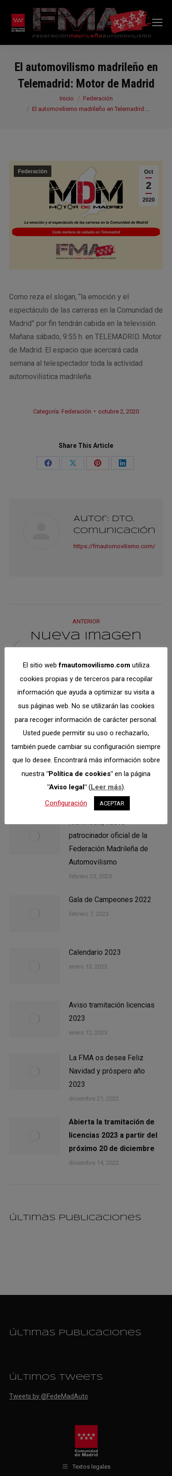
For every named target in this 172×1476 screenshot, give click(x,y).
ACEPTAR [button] (112, 803)
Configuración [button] (66, 803)
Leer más (106, 787)
